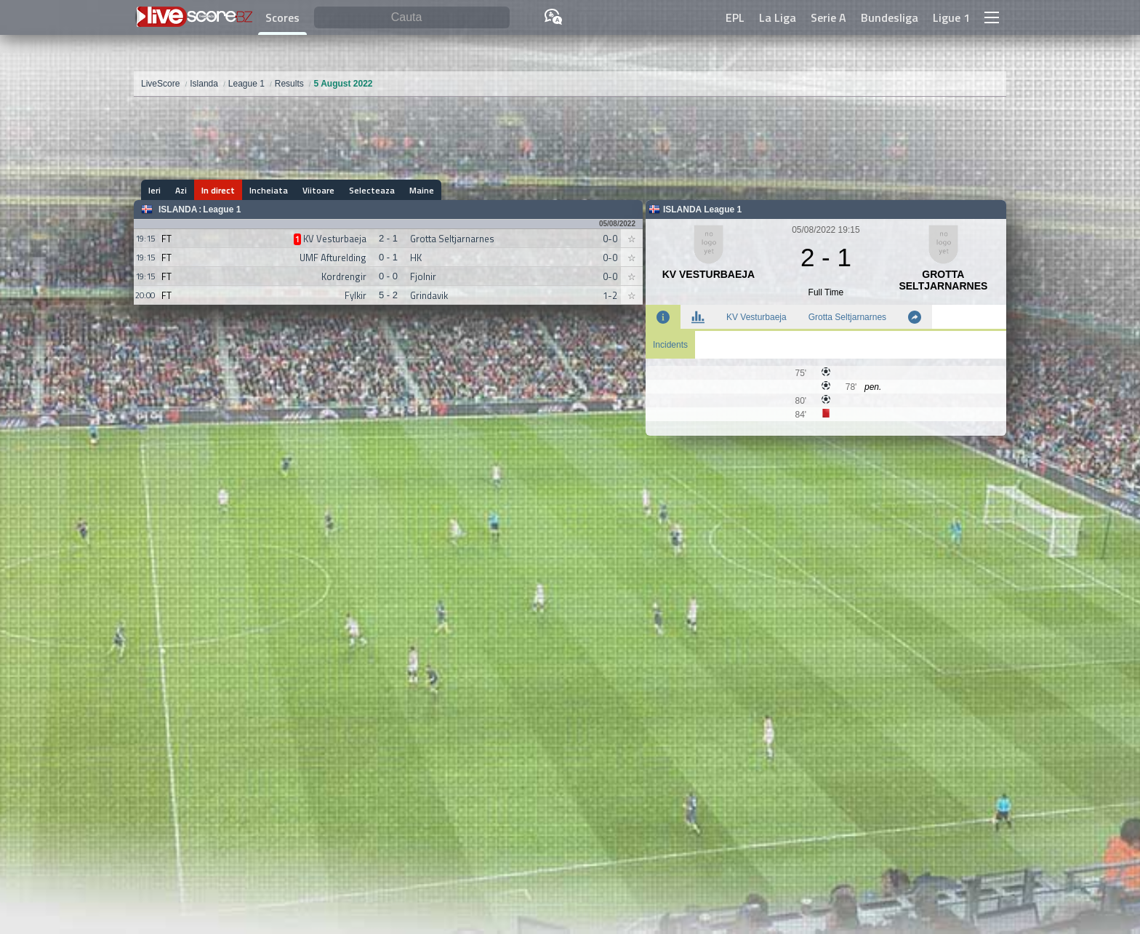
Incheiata (268, 190)
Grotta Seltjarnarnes (847, 317)
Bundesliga (889, 17)
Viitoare (318, 190)
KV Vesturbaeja (756, 317)
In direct (218, 190)
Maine (421, 190)
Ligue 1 (951, 17)
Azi (181, 190)
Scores (282, 17)
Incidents (670, 345)
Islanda (177, 209)
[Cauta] (412, 18)
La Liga (777, 17)
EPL (735, 17)
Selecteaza (372, 190)
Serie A (828, 17)
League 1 (222, 209)
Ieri (154, 190)
